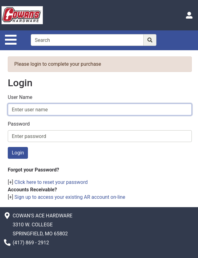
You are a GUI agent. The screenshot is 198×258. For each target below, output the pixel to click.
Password (19, 124)
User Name (20, 97)
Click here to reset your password (51, 182)
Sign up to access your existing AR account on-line (70, 197)
